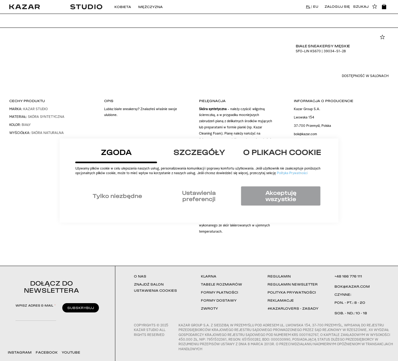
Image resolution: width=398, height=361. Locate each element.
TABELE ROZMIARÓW (221, 284)
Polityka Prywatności (292, 173)
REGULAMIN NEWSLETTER (293, 284)
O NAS (140, 276)
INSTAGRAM (20, 352)
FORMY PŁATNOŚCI (219, 292)
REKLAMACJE (281, 300)
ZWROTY (209, 308)
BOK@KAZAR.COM (352, 286)
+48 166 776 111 (348, 276)
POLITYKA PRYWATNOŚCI (292, 292)
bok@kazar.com (305, 134)
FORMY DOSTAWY (219, 300)
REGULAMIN (279, 276)
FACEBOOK (47, 352)
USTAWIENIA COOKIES (155, 290)
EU (315, 6)
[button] (375, 6)
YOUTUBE (71, 352)
